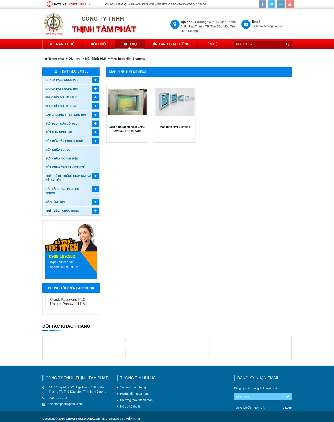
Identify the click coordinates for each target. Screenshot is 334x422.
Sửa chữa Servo (58, 149)
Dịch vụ (74, 58)
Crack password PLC (62, 80)
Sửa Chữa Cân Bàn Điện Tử (65, 167)
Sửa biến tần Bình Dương (64, 141)
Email (256, 21)
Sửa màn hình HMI (58, 132)
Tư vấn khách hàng (133, 387)
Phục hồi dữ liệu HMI (60, 106)
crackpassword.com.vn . (86, 418)
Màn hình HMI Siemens (127, 72)
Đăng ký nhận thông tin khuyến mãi (255, 388)
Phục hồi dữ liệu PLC (61, 97)
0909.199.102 (79, 4)
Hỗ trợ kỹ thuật (130, 406)
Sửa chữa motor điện (61, 158)
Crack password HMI (61, 88)
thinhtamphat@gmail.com (268, 26)
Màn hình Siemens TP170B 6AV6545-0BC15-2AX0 (127, 129)
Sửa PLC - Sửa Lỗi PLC (61, 123)
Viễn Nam (133, 418)
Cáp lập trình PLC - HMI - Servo (63, 191)
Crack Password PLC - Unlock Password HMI (69, 301)
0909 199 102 (58, 397)
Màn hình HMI (95, 58)
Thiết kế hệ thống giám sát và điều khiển (68, 178)
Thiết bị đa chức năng (62, 210)
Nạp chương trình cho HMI (65, 114)
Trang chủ (62, 44)
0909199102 (69, 267)
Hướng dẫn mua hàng (134, 393)
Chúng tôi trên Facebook (71, 288)
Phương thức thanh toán (136, 400)
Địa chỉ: (186, 21)
